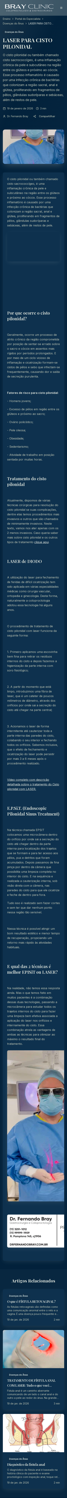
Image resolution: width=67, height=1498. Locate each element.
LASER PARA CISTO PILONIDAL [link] (39, 23)
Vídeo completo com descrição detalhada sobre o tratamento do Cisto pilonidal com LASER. (33, 784)
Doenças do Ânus (13, 23)
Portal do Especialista (27, 18)
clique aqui (41, 542)
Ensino (7, 18)
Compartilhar (44, 116)
